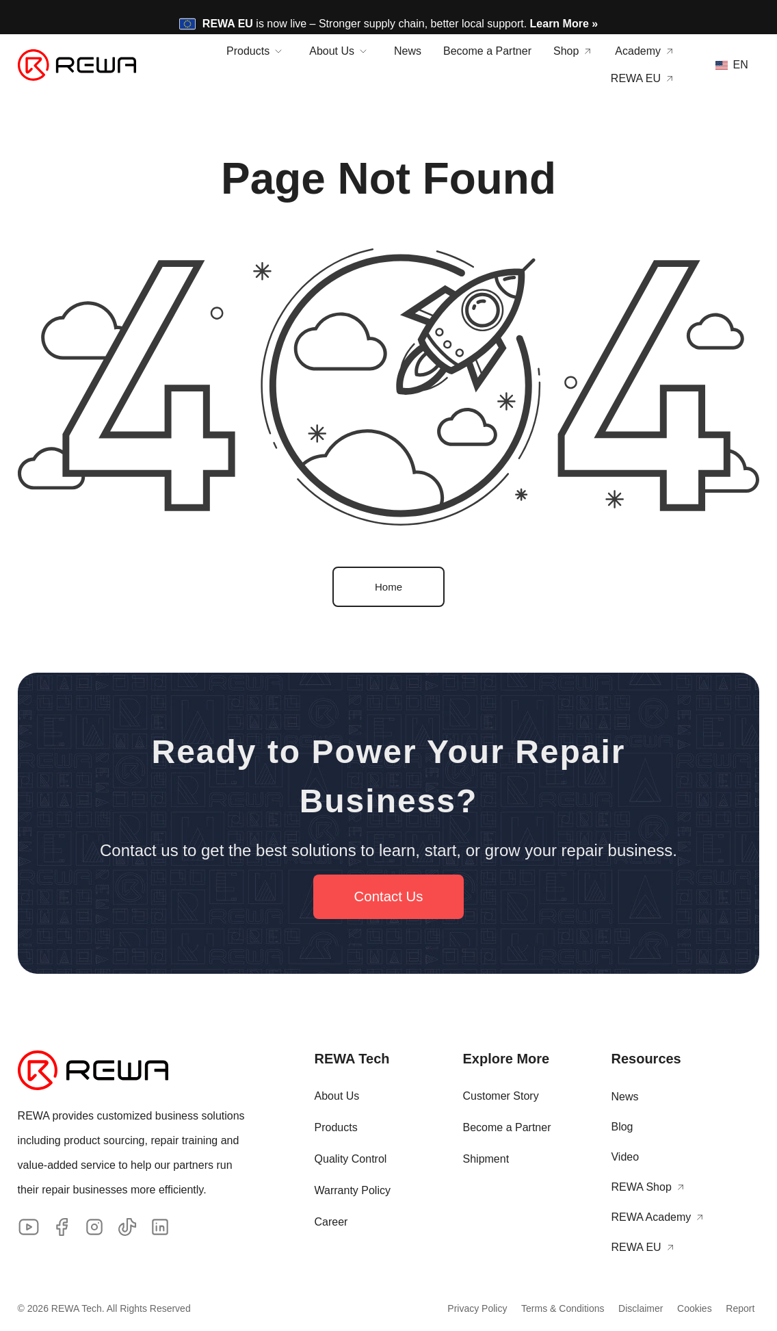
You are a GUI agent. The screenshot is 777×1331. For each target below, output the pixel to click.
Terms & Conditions (514, 1309)
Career (331, 1223)
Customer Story (501, 1097)
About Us (337, 1097)
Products (336, 1129)
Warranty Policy (353, 1192)
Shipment (486, 1160)
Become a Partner (507, 1129)
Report (731, 1309)
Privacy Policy (415, 1309)
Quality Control (351, 1160)
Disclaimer (605, 1309)
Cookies (672, 1309)
